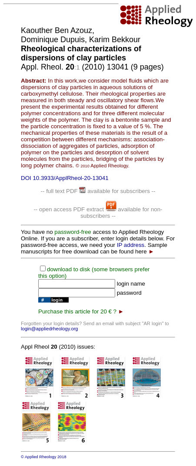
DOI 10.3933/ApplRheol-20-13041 (65, 178)
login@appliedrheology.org (49, 328)
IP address (130, 245)
